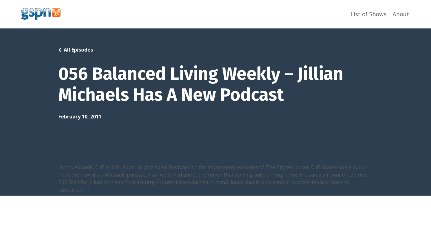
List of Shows (368, 14)
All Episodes (78, 49)
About (401, 14)
